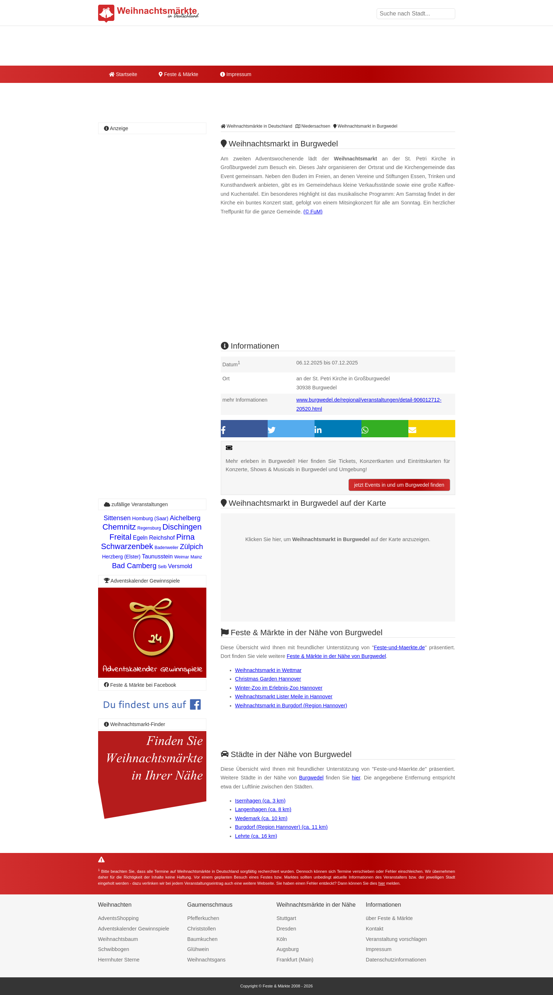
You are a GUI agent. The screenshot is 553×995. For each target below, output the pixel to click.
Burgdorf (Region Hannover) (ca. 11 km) (281, 827)
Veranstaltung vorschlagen (396, 939)
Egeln (140, 538)
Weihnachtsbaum (118, 939)
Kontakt (374, 929)
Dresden (286, 929)
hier (356, 777)
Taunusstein (157, 556)
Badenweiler (166, 547)
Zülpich (191, 546)
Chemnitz (119, 526)
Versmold (180, 566)
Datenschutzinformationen (396, 960)
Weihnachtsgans (206, 960)
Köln (282, 939)
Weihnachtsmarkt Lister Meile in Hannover (284, 696)
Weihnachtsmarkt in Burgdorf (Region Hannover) (291, 705)
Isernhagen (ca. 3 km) (260, 801)
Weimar (181, 557)
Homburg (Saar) (150, 518)
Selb (162, 566)
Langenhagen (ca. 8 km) (263, 809)
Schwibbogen (113, 949)
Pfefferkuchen (203, 918)
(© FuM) (312, 212)
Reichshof (162, 538)
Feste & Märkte (178, 74)
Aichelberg (185, 518)
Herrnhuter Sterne (119, 960)
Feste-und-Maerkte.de (399, 647)
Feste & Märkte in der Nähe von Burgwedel (336, 656)
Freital (120, 536)
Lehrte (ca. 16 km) (256, 836)
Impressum (235, 74)
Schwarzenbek (127, 546)
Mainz (196, 557)
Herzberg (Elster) (121, 557)
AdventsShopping (118, 918)
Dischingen (182, 526)
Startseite (123, 74)
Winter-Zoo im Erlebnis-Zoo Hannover (278, 688)
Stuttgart (286, 918)
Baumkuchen (202, 939)
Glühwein (198, 949)
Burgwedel (311, 777)
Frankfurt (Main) (295, 960)
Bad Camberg (134, 566)
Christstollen (201, 929)
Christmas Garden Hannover (268, 679)
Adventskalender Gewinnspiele (134, 929)
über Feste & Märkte (389, 918)
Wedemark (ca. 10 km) (261, 818)
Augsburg (288, 949)
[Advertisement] (338, 284)
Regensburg (149, 528)
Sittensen (117, 518)
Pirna (185, 536)
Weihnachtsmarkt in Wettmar (268, 670)
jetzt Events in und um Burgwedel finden (399, 485)
